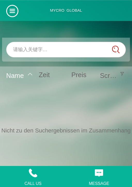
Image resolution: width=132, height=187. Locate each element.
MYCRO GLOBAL (66, 10)
